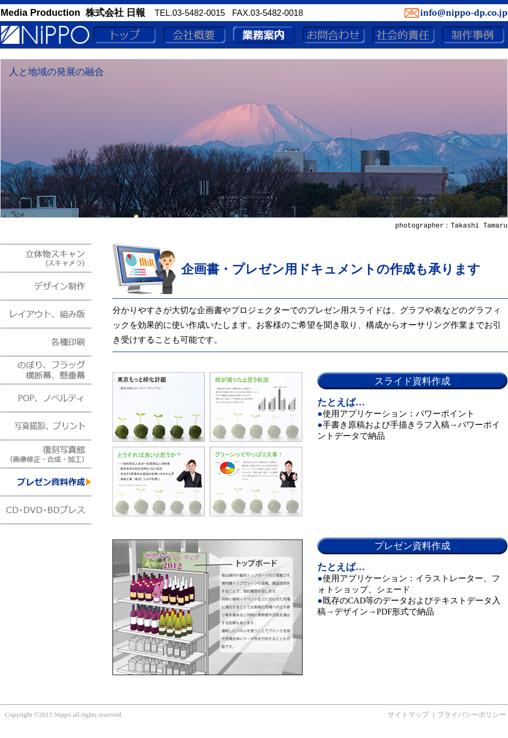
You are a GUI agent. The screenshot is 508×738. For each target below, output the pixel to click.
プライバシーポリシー (471, 714)
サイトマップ (408, 714)
